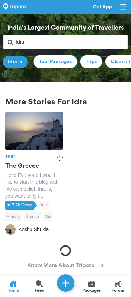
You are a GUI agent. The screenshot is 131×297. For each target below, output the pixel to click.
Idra (44, 205)
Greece (32, 216)
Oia (48, 216)
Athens (13, 216)
